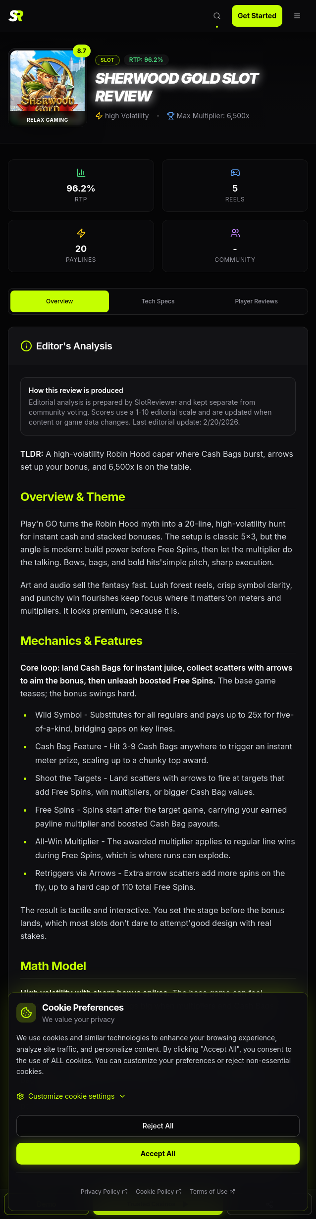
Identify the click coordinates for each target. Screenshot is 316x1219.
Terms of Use (212, 1191)
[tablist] (158, 301)
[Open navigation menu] (297, 16)
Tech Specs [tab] (158, 301)
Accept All (158, 1153)
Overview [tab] (59, 301)
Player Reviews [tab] (256, 301)
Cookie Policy (159, 1191)
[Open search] (217, 16)
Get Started (257, 15)
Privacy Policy (104, 1191)
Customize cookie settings (71, 1096)
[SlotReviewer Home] (19, 16)
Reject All (158, 1125)
